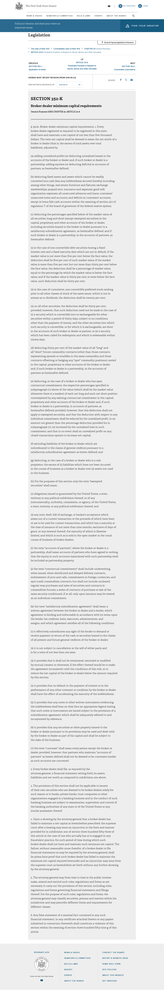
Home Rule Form (111, 967)
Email (131, 82)
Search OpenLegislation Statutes (119, 45)
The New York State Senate (41, 6)
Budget (68, 973)
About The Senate (126, 16)
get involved (129, 6)
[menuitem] (22, 16)
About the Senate (74, 984)
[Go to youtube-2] (109, 6)
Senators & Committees (53, 16)
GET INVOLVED (109, 984)
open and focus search (145, 17)
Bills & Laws (82, 16)
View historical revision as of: (41, 88)
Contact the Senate (113, 956)
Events (102, 16)
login (145, 6)
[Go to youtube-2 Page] (41, 983)
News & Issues (22, 16)
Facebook (120, 82)
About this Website (113, 978)
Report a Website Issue (115, 961)
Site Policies (109, 973)
